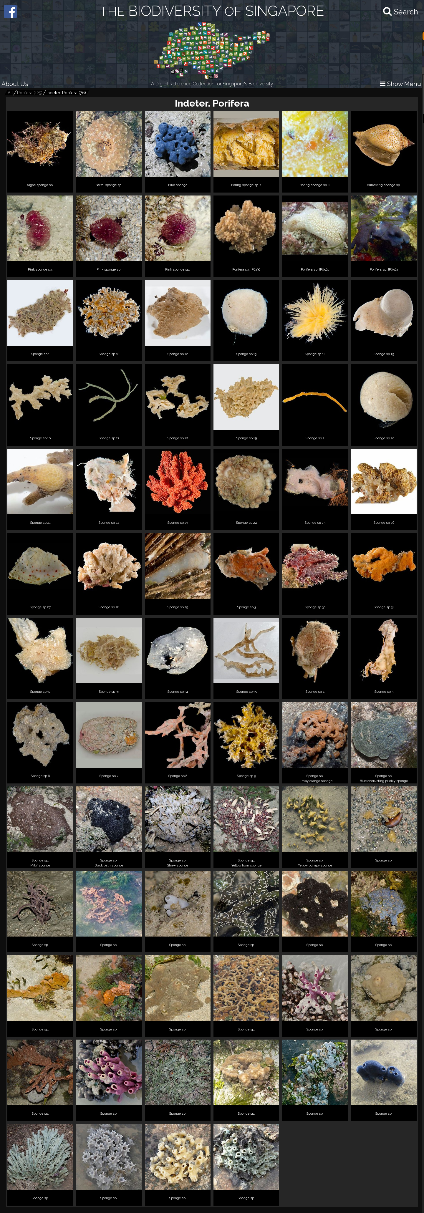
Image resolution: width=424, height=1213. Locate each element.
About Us (14, 83)
